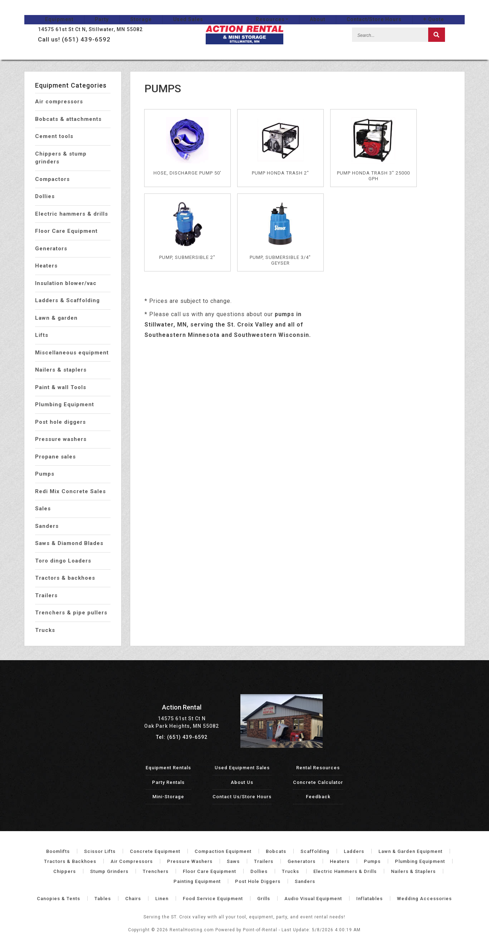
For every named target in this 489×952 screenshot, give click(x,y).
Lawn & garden (56, 318)
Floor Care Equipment (66, 231)
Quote (454, 11)
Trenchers (155, 871)
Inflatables (369, 898)
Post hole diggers (60, 422)
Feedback (318, 796)
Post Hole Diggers (257, 881)
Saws (233, 861)
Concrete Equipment (155, 851)
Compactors (52, 179)
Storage (120, 11)
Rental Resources (318, 767)
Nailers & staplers (61, 370)
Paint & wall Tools (60, 387)
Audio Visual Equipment (313, 898)
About (338, 11)
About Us (242, 782)
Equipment (38, 11)
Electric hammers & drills (71, 214)
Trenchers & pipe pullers (71, 612)
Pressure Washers (189, 861)
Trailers (46, 595)
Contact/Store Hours (394, 11)
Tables (102, 898)
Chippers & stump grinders (61, 158)
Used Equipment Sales (242, 767)
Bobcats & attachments (68, 119)
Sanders (47, 526)
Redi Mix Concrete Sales (70, 491)
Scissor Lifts (100, 851)
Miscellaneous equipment (72, 352)
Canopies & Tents (58, 898)
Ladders (354, 851)
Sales (43, 508)
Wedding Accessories (424, 898)
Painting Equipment (197, 881)
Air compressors (59, 101)
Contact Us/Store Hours (242, 796)
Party (81, 11)
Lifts (41, 335)
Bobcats (276, 851)
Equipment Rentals (168, 767)
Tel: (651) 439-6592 (181, 737)
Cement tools (54, 136)
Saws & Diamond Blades (69, 543)
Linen (161, 898)
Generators (51, 248)
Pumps (44, 474)
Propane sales (55, 456)
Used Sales (167, 11)
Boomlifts (58, 851)
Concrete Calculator (318, 782)
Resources (293, 11)
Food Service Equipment (213, 898)
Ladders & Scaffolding (67, 300)
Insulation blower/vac (66, 283)
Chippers (64, 871)
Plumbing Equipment (64, 404)
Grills (263, 898)
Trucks (45, 630)
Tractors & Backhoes (70, 861)
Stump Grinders (109, 871)
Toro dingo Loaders (63, 561)
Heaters (46, 265)
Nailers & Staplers (413, 871)
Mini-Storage (168, 796)
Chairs (133, 898)
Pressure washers (61, 439)
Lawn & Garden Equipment (410, 851)
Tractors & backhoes (65, 578)
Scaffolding (314, 851)
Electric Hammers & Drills (345, 871)
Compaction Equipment (223, 851)
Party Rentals (168, 782)
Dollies (45, 196)
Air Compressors (132, 861)
